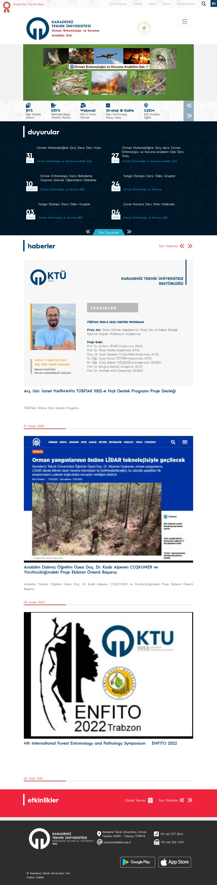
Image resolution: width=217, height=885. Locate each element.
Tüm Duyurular (108, 232)
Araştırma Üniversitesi (28, 4)
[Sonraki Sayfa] (129, 232)
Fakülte (138, 4)
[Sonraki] (189, 116)
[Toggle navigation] (184, 21)
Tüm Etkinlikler (168, 800)
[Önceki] (189, 106)
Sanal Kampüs (185, 4)
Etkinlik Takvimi (135, 800)
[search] (204, 3)
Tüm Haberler (168, 246)
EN (214, 3)
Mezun (167, 4)
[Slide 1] (112, 94)
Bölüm (152, 4)
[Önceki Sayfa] (88, 232)
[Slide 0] (104, 94)
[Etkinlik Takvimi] (153, 800)
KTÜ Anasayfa (118, 4)
